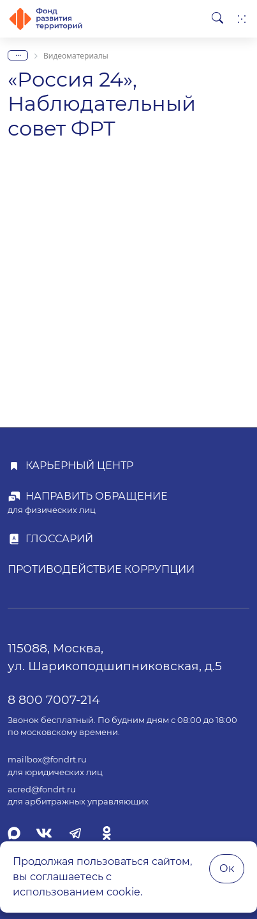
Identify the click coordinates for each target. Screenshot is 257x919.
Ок (226, 868)
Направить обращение (97, 496)
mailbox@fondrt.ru (47, 759)
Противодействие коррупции (101, 569)
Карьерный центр (79, 466)
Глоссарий (59, 539)
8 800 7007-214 (54, 699)
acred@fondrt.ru (42, 789)
